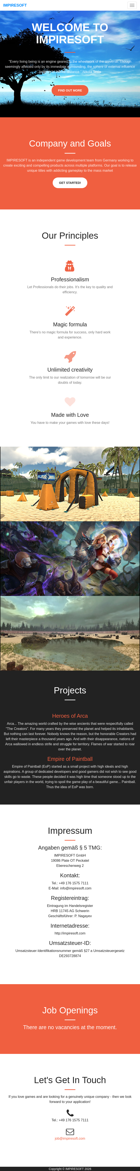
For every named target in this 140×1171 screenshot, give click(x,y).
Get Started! (70, 183)
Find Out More (70, 90)
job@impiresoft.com (70, 1138)
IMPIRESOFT (15, 5)
